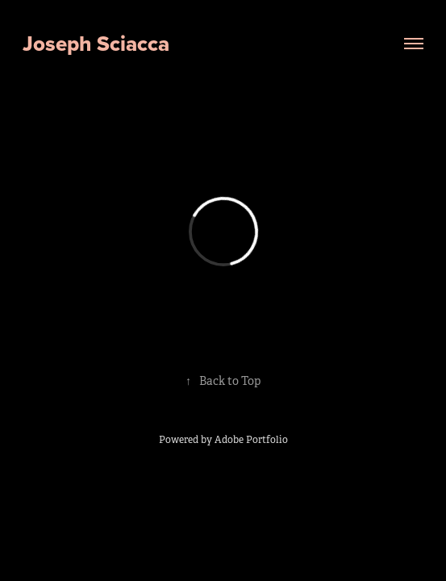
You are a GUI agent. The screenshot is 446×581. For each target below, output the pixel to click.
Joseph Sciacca (99, 43)
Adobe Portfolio (251, 439)
